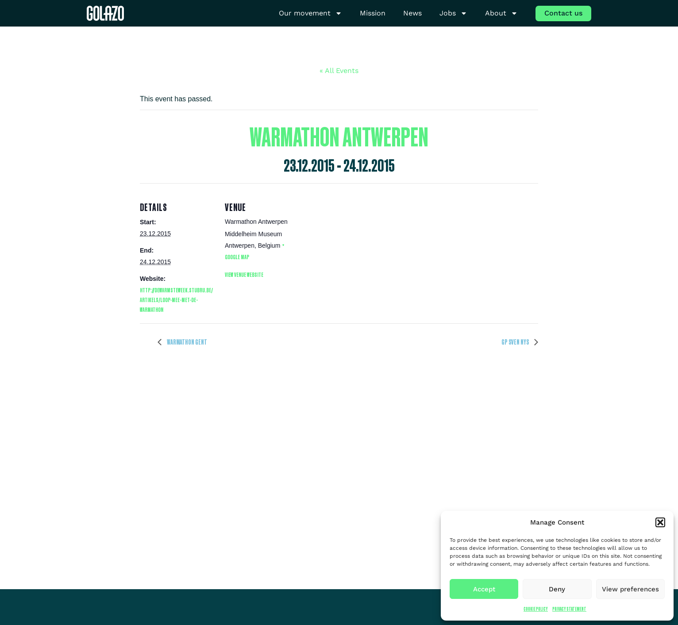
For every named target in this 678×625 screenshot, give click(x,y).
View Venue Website (244, 274)
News (412, 13)
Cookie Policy (536, 609)
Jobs (453, 13)
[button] (660, 522)
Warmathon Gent (186, 342)
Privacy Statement (569, 609)
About (501, 13)
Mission (372, 13)
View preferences (630, 589)
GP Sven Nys (515, 342)
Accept (484, 589)
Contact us (563, 13)
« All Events (339, 70)
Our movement (310, 13)
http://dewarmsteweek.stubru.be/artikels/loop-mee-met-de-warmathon (176, 300)
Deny (557, 589)
